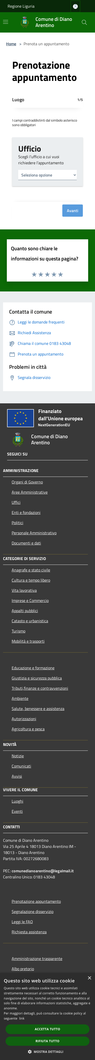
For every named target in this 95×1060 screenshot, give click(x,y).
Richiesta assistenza (29, 932)
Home (11, 44)
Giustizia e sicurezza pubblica (37, 678)
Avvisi (17, 776)
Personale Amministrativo (34, 533)
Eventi (17, 811)
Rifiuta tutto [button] (47, 1041)
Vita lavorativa (24, 590)
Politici (17, 523)
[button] (48, 1051)
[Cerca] (84, 22)
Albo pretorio (23, 969)
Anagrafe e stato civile (31, 570)
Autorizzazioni (24, 719)
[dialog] (47, 1016)
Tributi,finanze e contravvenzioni (40, 688)
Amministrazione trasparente (37, 958)
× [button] (89, 978)
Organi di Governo (27, 482)
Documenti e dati (26, 543)
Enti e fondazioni (26, 512)
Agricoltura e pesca (28, 729)
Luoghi (17, 801)
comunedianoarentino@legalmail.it (43, 871)
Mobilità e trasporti (28, 641)
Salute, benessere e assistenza (38, 708)
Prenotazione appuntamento (36, 901)
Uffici (16, 502)
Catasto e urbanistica (30, 621)
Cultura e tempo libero (31, 580)
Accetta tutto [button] (47, 1029)
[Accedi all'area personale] (75, 6)
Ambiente (20, 698)
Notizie (18, 756)
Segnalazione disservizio (32, 911)
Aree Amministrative (30, 492)
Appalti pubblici (25, 611)
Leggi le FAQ (22, 922)
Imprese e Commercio (30, 600)
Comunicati (21, 766)
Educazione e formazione (33, 668)
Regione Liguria (21, 6)
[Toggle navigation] (6, 22)
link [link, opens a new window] (22, 1018)
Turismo (18, 631)
